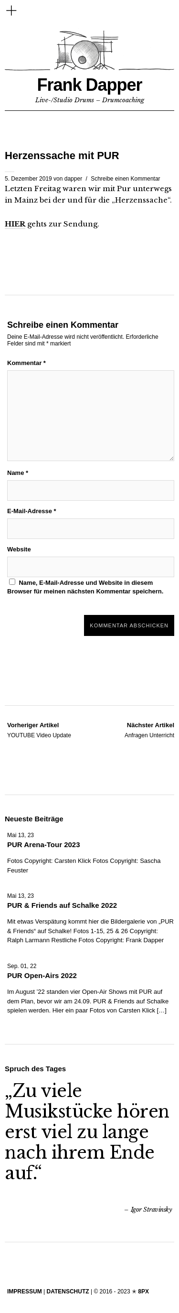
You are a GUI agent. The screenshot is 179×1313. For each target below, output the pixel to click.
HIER (15, 223)
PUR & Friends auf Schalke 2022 (62, 905)
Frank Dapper (89, 85)
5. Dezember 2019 (28, 178)
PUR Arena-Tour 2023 (43, 844)
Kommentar (26, 362)
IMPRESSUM (24, 1291)
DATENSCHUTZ (67, 1291)
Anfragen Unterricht (149, 730)
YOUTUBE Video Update (39, 730)
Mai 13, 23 (20, 835)
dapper (73, 178)
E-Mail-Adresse (31, 511)
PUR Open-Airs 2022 (42, 975)
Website (19, 549)
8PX (143, 1291)
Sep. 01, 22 (21, 966)
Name (17, 472)
